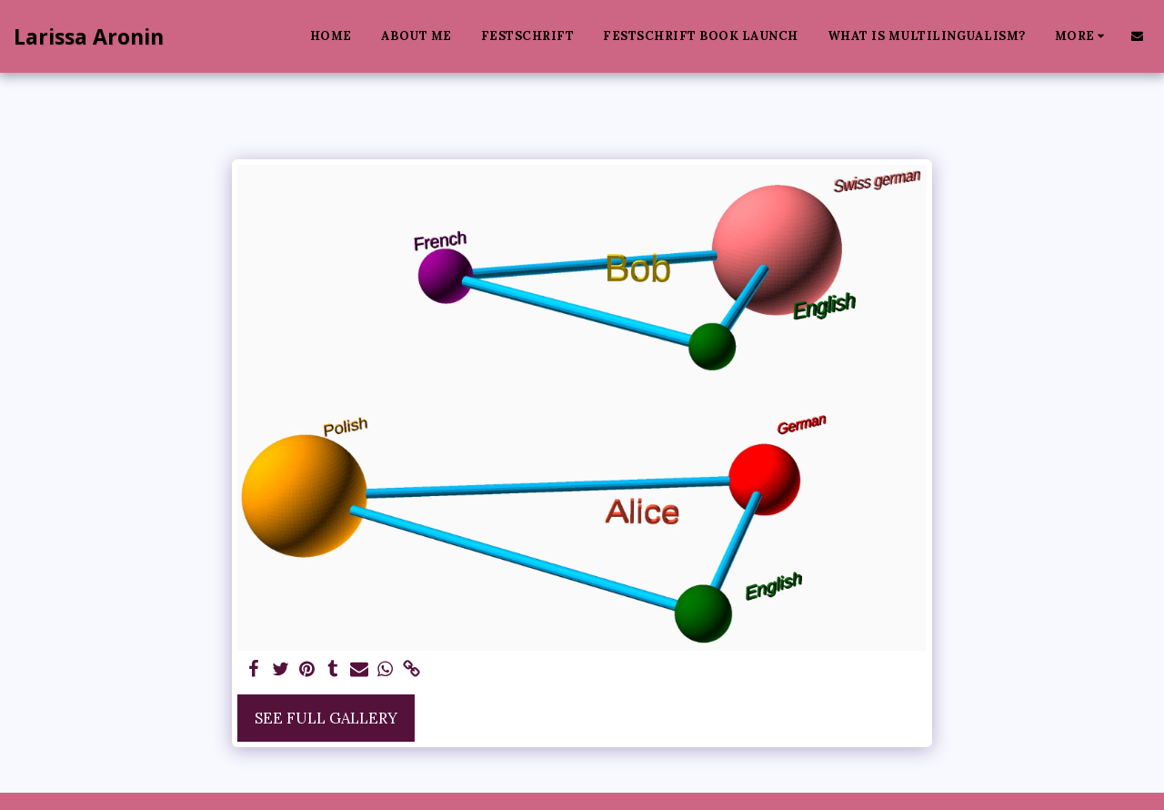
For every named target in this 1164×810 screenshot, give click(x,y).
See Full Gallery (326, 718)
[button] (1137, 36)
